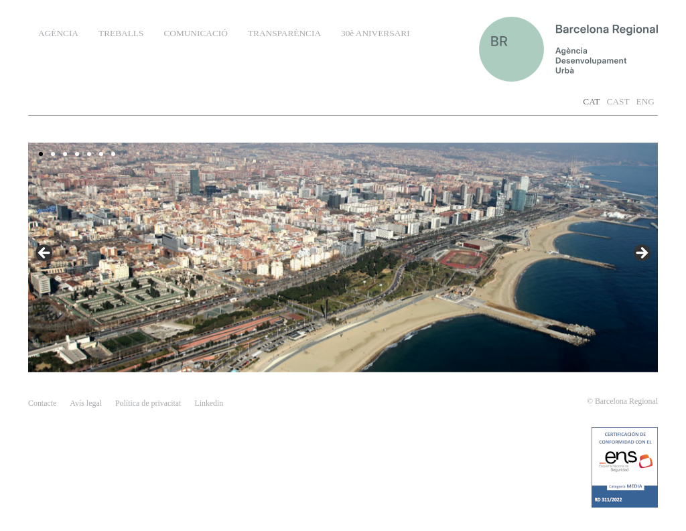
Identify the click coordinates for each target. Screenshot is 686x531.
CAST (618, 101)
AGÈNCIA (58, 33)
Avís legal (86, 403)
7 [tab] (113, 154)
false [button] (641, 254)
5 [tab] (89, 154)
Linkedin (208, 403)
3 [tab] (65, 154)
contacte (42, 403)
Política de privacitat (148, 403)
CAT (591, 101)
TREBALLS (120, 33)
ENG (645, 101)
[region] (343, 257)
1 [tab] (41, 154)
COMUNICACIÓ (195, 33)
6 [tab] (101, 154)
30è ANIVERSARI (375, 33)
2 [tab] (53, 154)
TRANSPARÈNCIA (284, 33)
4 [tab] (77, 154)
